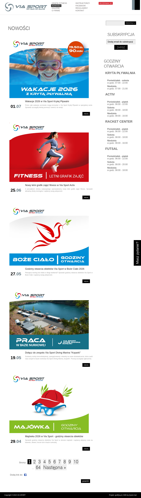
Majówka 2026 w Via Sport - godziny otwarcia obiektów (54, 436)
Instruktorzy (83, 3)
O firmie (56, 11)
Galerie (56, 8)
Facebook (81, 6)
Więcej (86, 114)
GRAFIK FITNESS (59, 3)
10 (76, 462)
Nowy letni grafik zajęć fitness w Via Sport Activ (50, 185)
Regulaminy (82, 8)
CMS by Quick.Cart (130, 495)
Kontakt (80, 11)
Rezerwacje (105, 3)
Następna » (54, 467)
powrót (85, 481)
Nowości (56, 6)
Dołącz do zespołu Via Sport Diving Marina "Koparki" (53, 352)
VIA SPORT (21, 495)
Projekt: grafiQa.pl (115, 495)
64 (38, 467)
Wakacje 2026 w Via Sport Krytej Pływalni (47, 101)
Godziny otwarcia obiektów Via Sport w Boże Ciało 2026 (54, 269)
